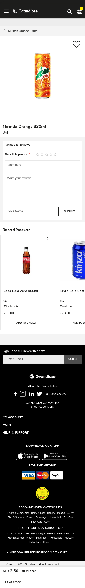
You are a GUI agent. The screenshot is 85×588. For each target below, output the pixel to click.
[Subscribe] (73, 359)
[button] (76, 45)
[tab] (42, 145)
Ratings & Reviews (17, 144)
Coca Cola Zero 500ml (20, 291)
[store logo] (25, 11)
